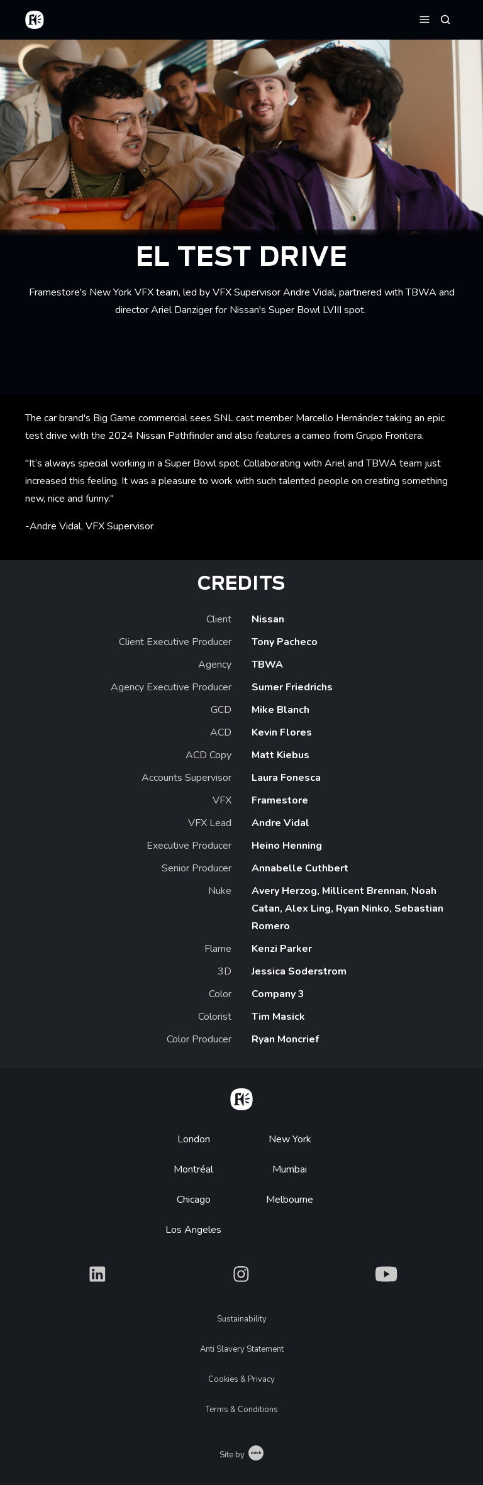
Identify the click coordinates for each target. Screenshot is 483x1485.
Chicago (194, 1199)
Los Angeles (193, 1230)
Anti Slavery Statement (242, 1349)
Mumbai (289, 1169)
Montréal (193, 1169)
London (193, 1139)
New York (290, 1139)
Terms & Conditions (242, 1409)
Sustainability (242, 1319)
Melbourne (289, 1199)
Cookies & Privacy (241, 1379)
